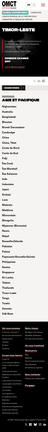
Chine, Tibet (9, 143)
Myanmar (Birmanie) (14, 225)
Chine (5, 137)
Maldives (7, 210)
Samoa (6, 267)
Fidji (4, 158)
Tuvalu (6, 303)
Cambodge (8, 132)
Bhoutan (7, 122)
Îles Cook (7, 163)
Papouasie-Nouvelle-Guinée (18, 257)
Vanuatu (7, 308)
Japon (5, 189)
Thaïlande (8, 288)
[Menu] (43, 5)
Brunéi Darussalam (13, 127)
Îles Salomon (9, 174)
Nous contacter (33, 374)
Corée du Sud (10, 153)
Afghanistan (9, 106)
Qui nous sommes (11, 328)
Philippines (8, 262)
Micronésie (8, 215)
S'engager (30, 385)
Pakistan (7, 246)
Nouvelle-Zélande (12, 241)
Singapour (8, 272)
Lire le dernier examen (15, 66)
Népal (5, 236)
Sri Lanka (7, 277)
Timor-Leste (9, 293)
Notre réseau (31, 328)
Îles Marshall (9, 169)
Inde (4, 179)
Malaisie (7, 205)
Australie (7, 112)
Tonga (5, 298)
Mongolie (8, 220)
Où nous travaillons (34, 345)
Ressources (31, 350)
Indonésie (8, 184)
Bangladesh (9, 117)
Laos (5, 200)
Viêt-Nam (7, 313)
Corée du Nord (10, 148)
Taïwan (6, 282)
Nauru (5, 231)
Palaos (6, 251)
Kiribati (6, 194)
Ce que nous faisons (12, 355)
